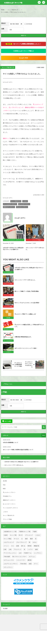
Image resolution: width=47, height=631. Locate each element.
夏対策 (29, 560)
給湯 (30, 564)
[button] (39, 2)
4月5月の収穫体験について (10, 443)
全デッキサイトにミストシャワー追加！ (26, 348)
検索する (23, 35)
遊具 (26, 539)
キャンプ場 (13, 535)
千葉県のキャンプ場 (24, 532)
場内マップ (6, 139)
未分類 (8, 318)
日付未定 (28, 24)
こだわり (25, 201)
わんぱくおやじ (8, 82)
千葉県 (34, 532)
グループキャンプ (21, 543)
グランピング (29, 535)
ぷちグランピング (9, 543)
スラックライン (8, 568)
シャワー (30, 550)
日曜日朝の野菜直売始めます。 (23, 337)
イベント (6, 546)
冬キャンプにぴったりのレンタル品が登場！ (27, 303)
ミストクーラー (20, 560)
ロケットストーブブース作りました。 (25, 280)
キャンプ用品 (7, 539)
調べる (23, 546)
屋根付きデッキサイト (9, 207)
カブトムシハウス (9, 560)
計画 (5, 550)
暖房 (31, 539)
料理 (4, 489)
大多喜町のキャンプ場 (10, 532)
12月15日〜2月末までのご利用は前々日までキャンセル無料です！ (13, 248)
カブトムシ (32, 557)
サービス (16, 539)
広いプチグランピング (16, 108)
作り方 (21, 535)
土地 (10, 550)
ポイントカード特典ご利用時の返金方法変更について (18, 450)
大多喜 (5, 535)
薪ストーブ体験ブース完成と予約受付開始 (27, 291)
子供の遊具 (7, 557)
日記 (4, 485)
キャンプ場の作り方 (8, 68)
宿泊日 (3, 23)
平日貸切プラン (7, 497)
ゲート (36, 564)
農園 (23, 58)
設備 (17, 546)
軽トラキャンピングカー (19, 557)
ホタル (34, 543)
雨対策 (29, 546)
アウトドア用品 (8, 284)
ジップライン (38, 553)
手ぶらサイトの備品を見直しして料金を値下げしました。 (29, 325)
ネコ (12, 546)
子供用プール (27, 553)
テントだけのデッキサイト (10, 204)
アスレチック (17, 550)
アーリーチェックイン (10, 553)
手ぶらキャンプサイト (22, 207)
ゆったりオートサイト (24, 204)
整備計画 (36, 546)
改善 (36, 550)
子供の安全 (23, 564)
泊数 (2, 29)
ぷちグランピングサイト (11, 564)
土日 (20, 553)
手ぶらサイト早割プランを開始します (25, 314)
